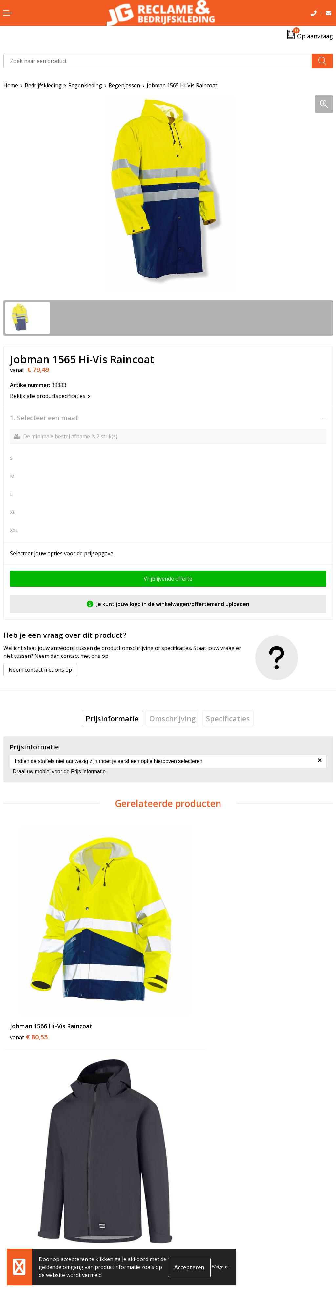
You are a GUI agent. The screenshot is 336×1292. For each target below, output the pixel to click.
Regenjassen (124, 85)
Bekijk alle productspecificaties (50, 396)
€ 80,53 (29, 998)
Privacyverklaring (192, 1249)
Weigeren (221, 1267)
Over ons (182, 1116)
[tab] (112, 718)
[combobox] (157, 61)
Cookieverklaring (192, 1239)
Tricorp (180, 1126)
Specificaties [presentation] (228, 718)
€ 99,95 (193, 998)
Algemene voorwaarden (200, 1229)
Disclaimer (184, 1259)
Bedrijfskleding (43, 85)
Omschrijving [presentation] (172, 718)
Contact (12, 1229)
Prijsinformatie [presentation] (112, 718)
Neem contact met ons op (40, 669)
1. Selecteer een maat (44, 418)
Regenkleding (85, 85)
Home (10, 85)
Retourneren (19, 1239)
